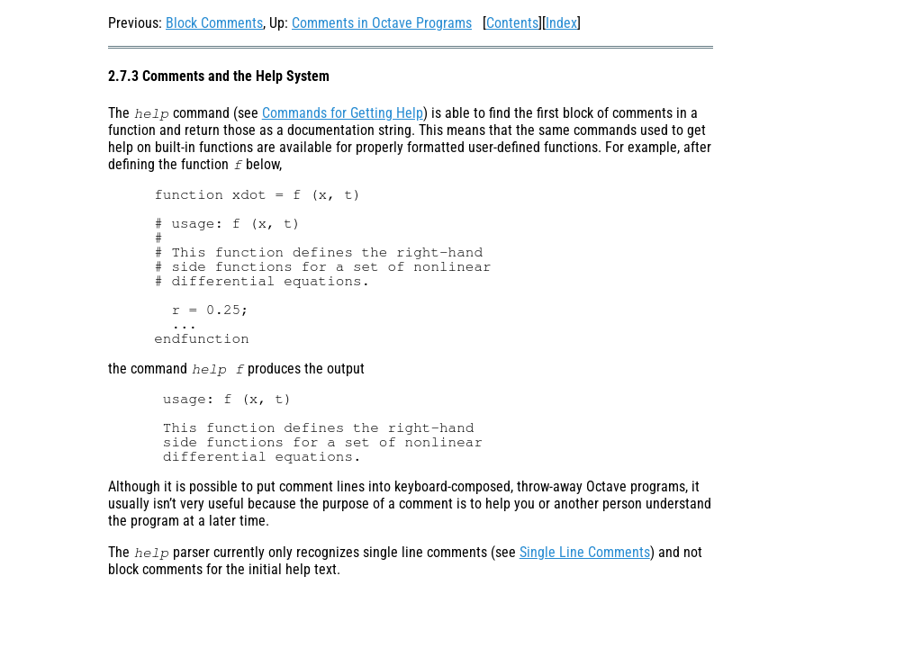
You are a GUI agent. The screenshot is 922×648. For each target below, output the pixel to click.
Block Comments (214, 23)
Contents (512, 23)
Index (561, 23)
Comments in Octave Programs (382, 23)
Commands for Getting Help (342, 113)
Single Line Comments (585, 552)
